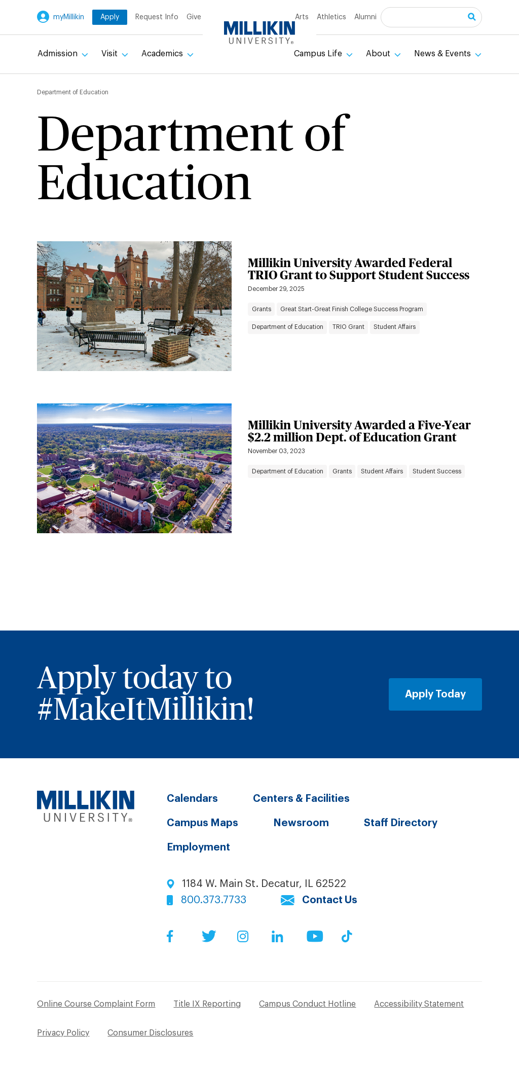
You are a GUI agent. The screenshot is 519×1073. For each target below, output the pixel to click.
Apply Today (435, 694)
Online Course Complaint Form (96, 1004)
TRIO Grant (348, 327)
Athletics (331, 17)
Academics (163, 54)
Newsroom (301, 823)
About (379, 54)
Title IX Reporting (207, 1004)
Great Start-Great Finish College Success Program (351, 309)
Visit (110, 54)
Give (194, 17)
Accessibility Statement (419, 1004)
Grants (261, 309)
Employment (198, 847)
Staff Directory (400, 823)
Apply (109, 17)
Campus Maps (202, 823)
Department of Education (287, 327)
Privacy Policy (63, 1033)
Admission (59, 54)
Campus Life (319, 54)
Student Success (437, 471)
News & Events (443, 54)
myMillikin (68, 17)
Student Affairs (395, 327)
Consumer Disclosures (150, 1033)
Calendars (192, 799)
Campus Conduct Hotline (307, 1004)
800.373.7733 (213, 900)
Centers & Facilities (301, 799)
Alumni (365, 17)
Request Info (156, 17)
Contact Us (329, 900)
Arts (302, 17)
